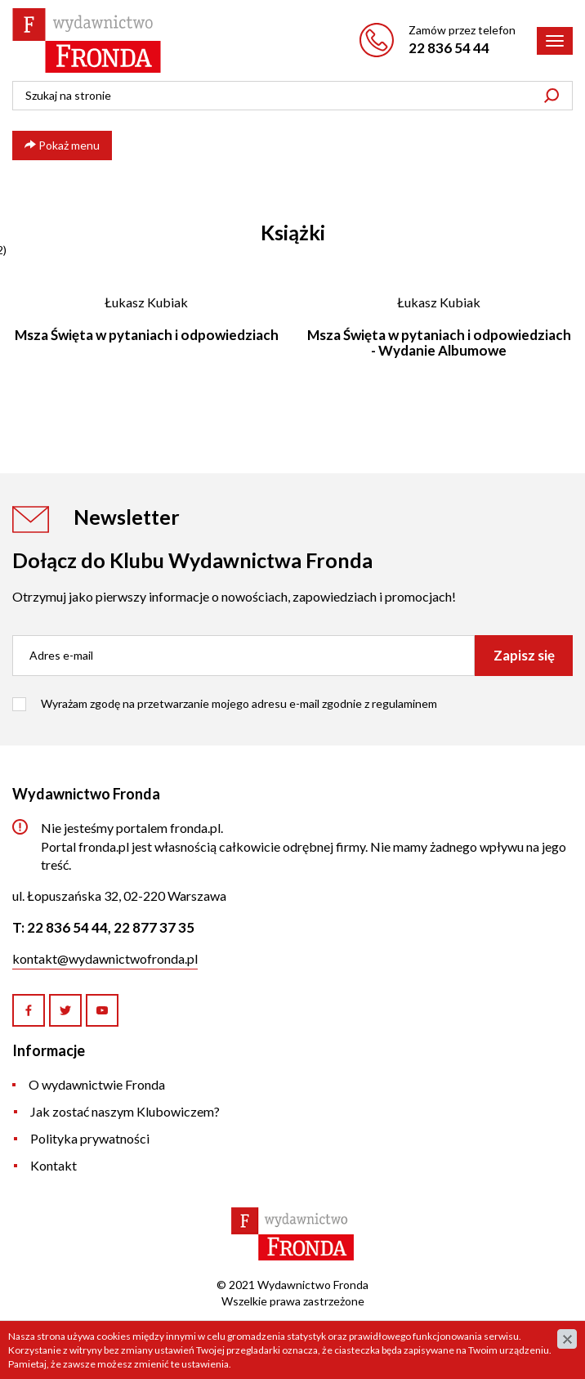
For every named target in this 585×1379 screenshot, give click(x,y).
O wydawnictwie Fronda (97, 1084)
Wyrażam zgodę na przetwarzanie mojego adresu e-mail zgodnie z (239, 703)
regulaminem (404, 703)
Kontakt (53, 1165)
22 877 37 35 (154, 927)
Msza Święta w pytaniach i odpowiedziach (147, 334)
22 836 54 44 (449, 47)
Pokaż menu (62, 145)
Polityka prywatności (90, 1138)
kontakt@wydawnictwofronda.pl (105, 958)
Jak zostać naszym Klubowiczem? (125, 1111)
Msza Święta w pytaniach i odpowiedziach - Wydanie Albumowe (439, 342)
